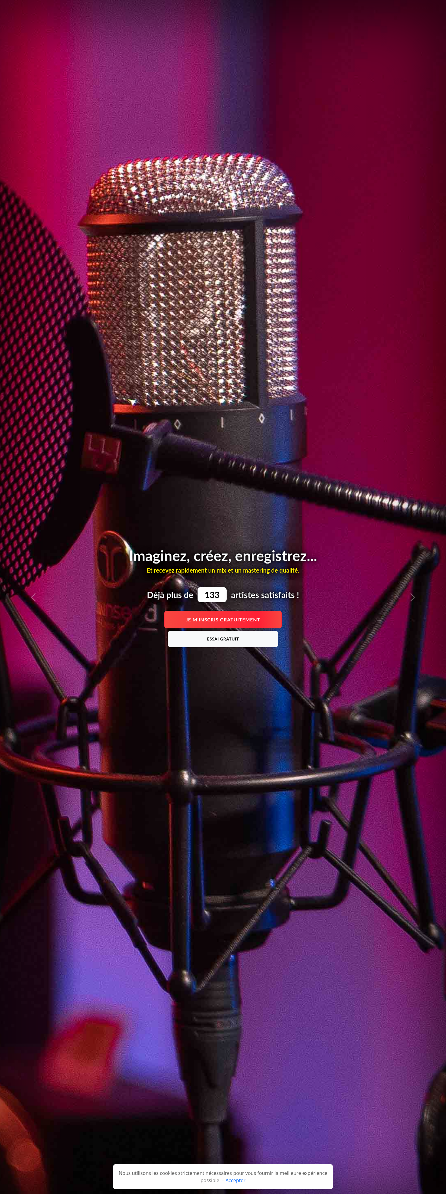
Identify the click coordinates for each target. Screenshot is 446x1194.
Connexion (384, 10)
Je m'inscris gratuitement (223, 619)
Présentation (151, 10)
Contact (297, 10)
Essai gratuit (223, 639)
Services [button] (271, 10)
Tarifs (177, 10)
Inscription (415, 10)
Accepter (235, 1180)
